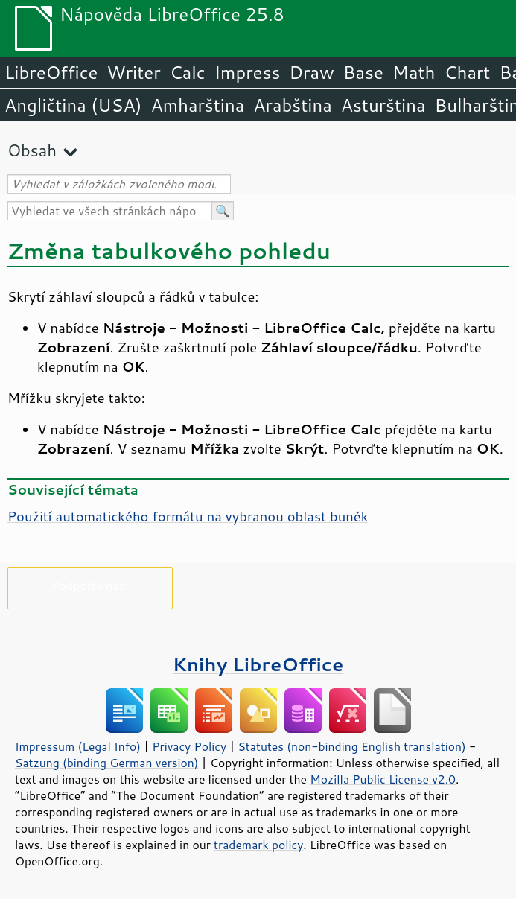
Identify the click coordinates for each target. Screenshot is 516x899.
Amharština (197, 105)
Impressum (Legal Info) (78, 746)
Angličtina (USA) (72, 105)
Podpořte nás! (90, 585)
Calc (188, 72)
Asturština (383, 105)
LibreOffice (51, 72)
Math (414, 72)
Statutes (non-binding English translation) (351, 746)
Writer (133, 72)
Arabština (292, 105)
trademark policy (258, 844)
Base (363, 72)
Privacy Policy (189, 746)
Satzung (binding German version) (107, 763)
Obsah (32, 150)
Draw (311, 72)
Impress (247, 72)
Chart (467, 72)
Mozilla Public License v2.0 (383, 779)
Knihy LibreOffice (258, 664)
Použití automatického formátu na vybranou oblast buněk (187, 516)
